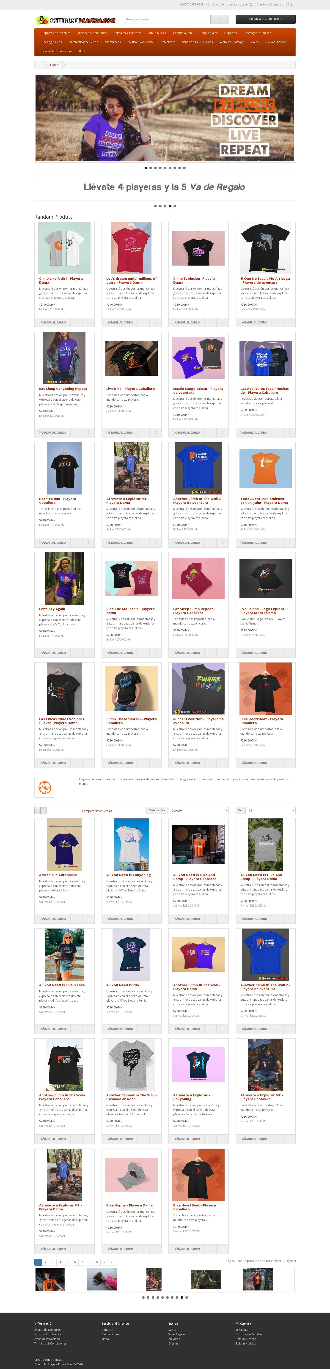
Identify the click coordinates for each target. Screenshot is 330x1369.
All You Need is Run (122, 985)
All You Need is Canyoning (128, 874)
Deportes (230, 33)
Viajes (254, 42)
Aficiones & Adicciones (92, 33)
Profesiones (167, 42)
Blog (82, 51)
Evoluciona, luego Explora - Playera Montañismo (263, 610)
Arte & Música (157, 33)
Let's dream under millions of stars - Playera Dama (131, 280)
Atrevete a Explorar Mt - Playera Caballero (261, 1097)
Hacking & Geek (51, 42)
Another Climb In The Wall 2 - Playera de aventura (198, 500)
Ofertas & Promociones (56, 51)
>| (112, 1262)
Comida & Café (183, 33)
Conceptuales (208, 33)
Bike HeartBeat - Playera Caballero (261, 721)
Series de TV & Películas (197, 42)
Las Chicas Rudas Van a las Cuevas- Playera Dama (61, 721)
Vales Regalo (176, 1334)
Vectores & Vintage (232, 42)
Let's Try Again (52, 608)
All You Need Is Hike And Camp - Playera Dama (261, 876)
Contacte (107, 1330)
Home (54, 65)
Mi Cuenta (242, 1330)
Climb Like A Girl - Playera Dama (61, 280)
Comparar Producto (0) (97, 811)
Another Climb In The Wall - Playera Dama (196, 987)
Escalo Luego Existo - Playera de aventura (198, 390)
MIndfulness (113, 42)
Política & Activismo (140, 42)
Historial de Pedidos (249, 1334)
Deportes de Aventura (55, 33)
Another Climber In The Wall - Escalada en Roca (131, 1097)
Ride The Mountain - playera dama (130, 610)
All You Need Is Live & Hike (62, 985)
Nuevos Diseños (275, 42)
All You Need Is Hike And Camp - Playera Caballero (195, 876)
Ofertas (173, 1343)
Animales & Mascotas (127, 33)
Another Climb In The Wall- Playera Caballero (62, 1097)
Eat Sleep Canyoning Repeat (63, 388)
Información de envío (48, 1334)
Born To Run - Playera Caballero (57, 500)
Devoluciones (110, 1334)
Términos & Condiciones (50, 1343)
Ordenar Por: (157, 810)
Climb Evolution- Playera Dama (194, 280)
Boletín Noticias (246, 1343)
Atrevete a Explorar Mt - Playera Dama (127, 500)
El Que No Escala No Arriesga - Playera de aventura (265, 280)
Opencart (56, 1360)
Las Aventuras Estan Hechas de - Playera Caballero (264, 390)
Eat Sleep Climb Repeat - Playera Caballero (194, 610)
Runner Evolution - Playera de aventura (198, 721)
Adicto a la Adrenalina (58, 874)
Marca (172, 1330)
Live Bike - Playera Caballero (130, 388)
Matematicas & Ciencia (83, 42)
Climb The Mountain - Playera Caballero (131, 721)
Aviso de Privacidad (47, 1339)
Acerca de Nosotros (47, 1330)
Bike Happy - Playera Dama (129, 1205)
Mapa (105, 1339)
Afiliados (174, 1339)
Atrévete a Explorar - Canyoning (191, 1097)
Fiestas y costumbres (257, 33)
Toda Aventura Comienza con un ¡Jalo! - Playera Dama (264, 500)
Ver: (240, 810)
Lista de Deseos (246, 1339)
